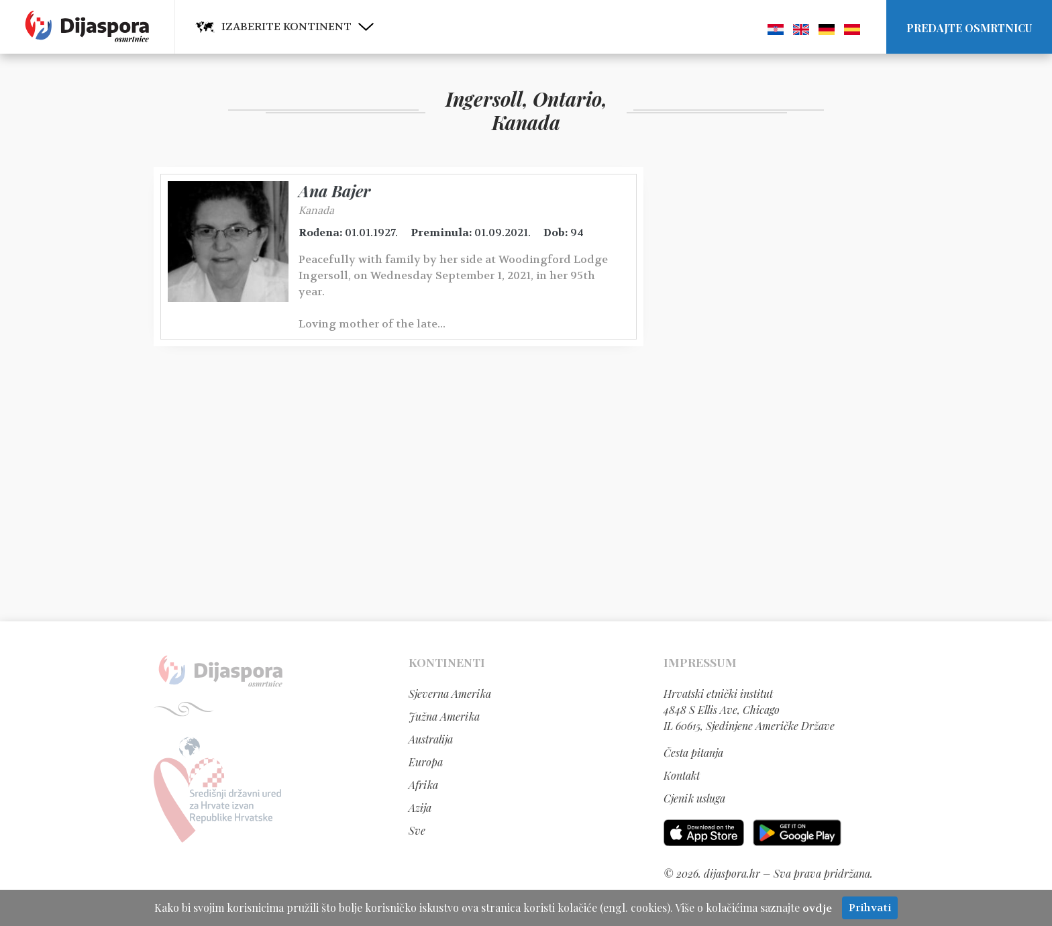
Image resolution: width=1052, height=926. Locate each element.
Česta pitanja (693, 752)
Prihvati (870, 908)
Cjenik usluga (694, 798)
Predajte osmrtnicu (969, 28)
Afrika (423, 785)
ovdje (817, 908)
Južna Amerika (444, 716)
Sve (417, 830)
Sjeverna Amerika (450, 693)
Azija (420, 808)
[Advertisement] (764, 368)
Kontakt (682, 775)
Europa (426, 762)
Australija (431, 739)
